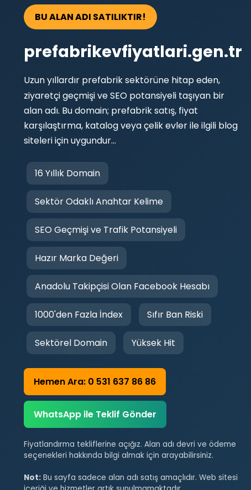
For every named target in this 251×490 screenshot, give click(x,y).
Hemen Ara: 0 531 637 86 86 (95, 381)
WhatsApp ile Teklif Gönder (95, 414)
